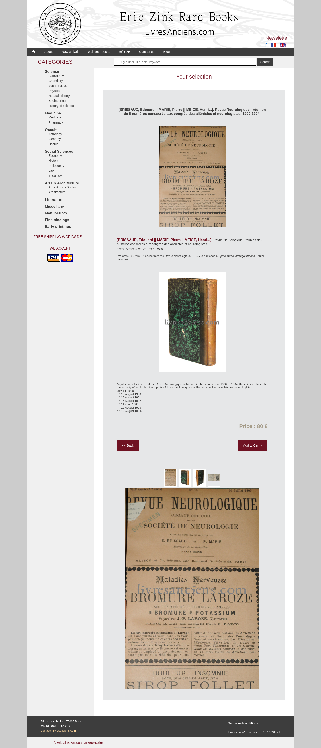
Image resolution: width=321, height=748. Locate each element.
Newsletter (277, 38)
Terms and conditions (243, 723)
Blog (166, 51)
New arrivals (70, 51)
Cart (124, 52)
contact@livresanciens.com (58, 730)
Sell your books (99, 51)
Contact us (146, 51)
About (48, 51)
